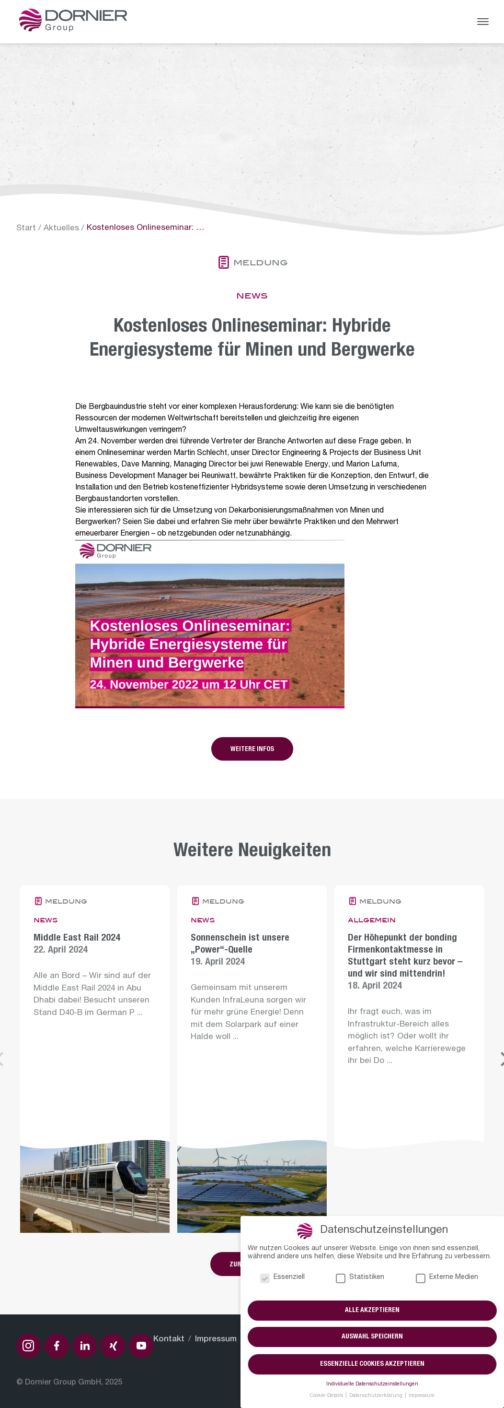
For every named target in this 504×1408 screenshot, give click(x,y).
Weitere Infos (252, 749)
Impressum (216, 1340)
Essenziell (282, 1278)
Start (26, 229)
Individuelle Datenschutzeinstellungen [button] (372, 1384)
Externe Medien (447, 1278)
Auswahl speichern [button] (372, 1337)
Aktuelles (61, 229)
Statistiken (360, 1278)
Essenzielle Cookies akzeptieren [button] (372, 1364)
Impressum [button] (422, 1396)
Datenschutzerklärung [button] (376, 1396)
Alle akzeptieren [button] (372, 1310)
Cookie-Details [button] (327, 1396)
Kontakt (168, 1340)
